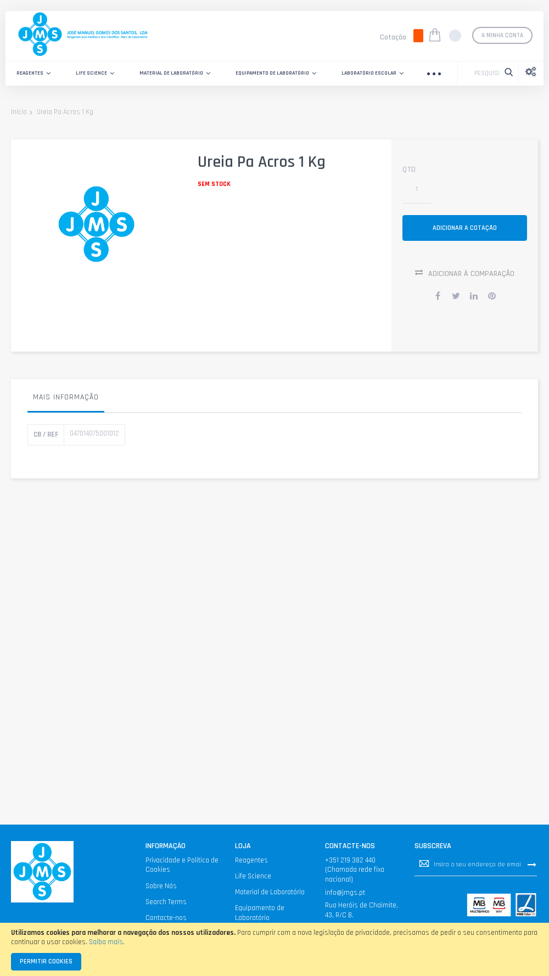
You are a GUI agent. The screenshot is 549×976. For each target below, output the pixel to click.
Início (19, 112)
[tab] (65, 402)
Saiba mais (106, 942)
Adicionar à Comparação (471, 276)
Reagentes (251, 860)
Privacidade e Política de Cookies (182, 865)
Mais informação (66, 399)
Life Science (253, 876)
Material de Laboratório (270, 892)
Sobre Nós (161, 886)
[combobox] (484, 73)
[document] (274, 949)
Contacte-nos (166, 917)
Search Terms (166, 902)
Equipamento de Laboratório (259, 913)
